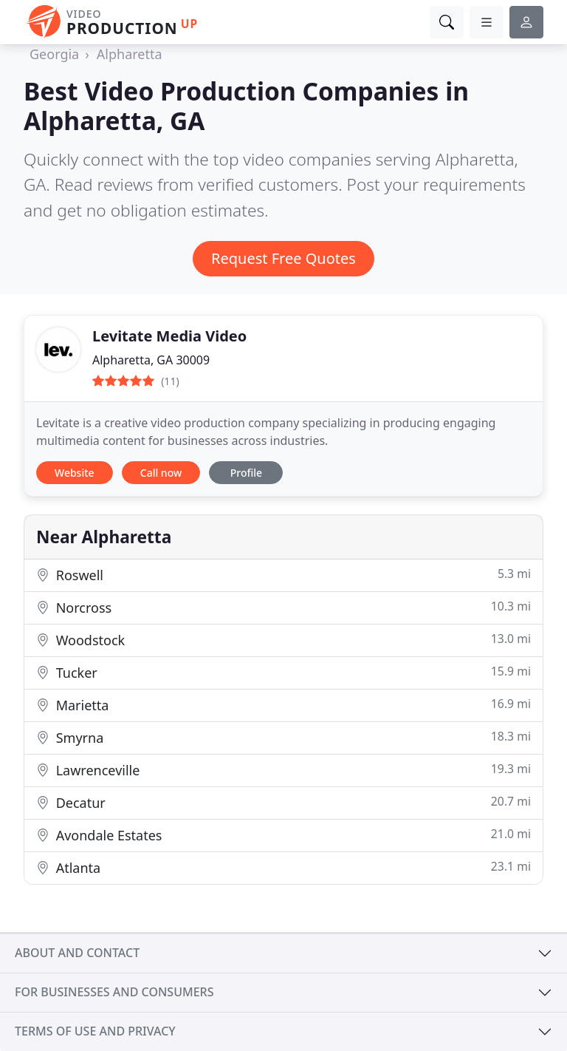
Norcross (283, 607)
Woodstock (283, 639)
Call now (161, 473)
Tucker (283, 672)
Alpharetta (129, 54)
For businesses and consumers (114, 992)
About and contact (77, 953)
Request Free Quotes (283, 258)
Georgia (54, 54)
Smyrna (283, 737)
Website (74, 473)
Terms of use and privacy (95, 1031)
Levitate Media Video (169, 336)
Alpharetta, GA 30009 (151, 360)
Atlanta (283, 867)
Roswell (283, 574)
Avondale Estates (283, 835)
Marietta (283, 704)
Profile (246, 473)
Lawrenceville (283, 770)
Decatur (283, 802)
